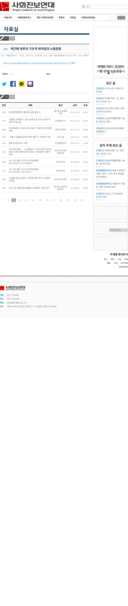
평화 (109, 263)
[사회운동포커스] (104, 170)
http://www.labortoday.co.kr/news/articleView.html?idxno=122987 (39, 63)
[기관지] (100, 88)
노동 (119, 259)
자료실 (73, 17)
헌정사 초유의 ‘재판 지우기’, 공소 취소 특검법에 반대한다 (110, 173)
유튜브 (62, 17)
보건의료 (124, 263)
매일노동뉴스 (11, 56)
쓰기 (6, 38)
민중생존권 (123, 267)
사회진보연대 (27, 7)
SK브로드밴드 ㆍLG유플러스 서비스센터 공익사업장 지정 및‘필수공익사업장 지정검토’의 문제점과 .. (30, 152)
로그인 (121, 18)
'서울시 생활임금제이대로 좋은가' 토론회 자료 (30, 137)
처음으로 (8, 17)
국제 (115, 263)
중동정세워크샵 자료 (18, 143)
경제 (112, 259)
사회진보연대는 (88, 17)
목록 (12, 38)
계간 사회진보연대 (45, 17)
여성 (126, 259)
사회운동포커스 (24, 17)
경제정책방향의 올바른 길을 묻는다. (25, 112)
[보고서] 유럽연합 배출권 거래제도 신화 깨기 (29, 188)
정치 (105, 259)
